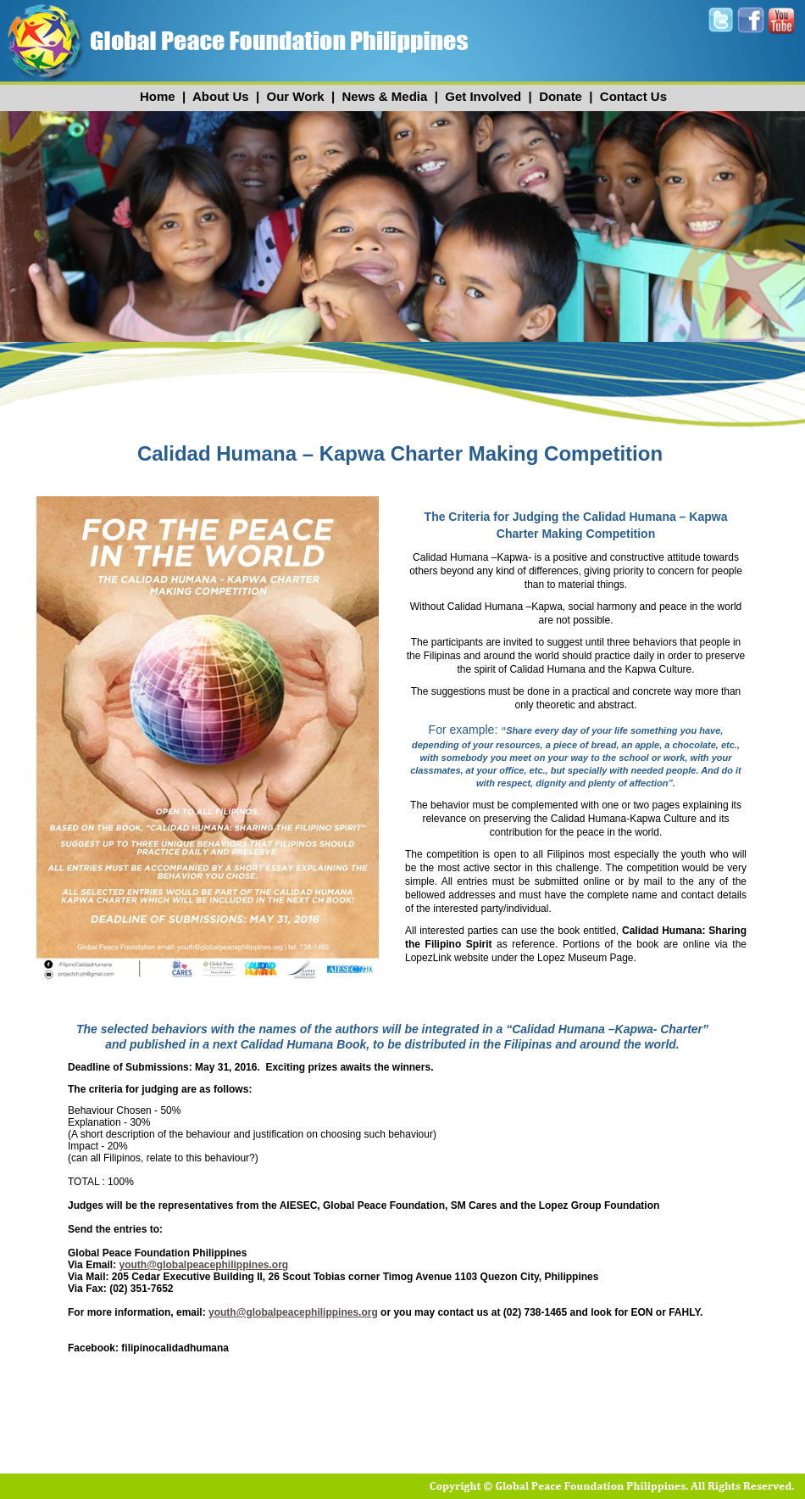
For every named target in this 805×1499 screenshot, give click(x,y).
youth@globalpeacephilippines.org (203, 1265)
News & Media (384, 96)
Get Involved (483, 96)
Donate (560, 96)
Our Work (296, 96)
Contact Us (633, 96)
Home (157, 96)
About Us (220, 96)
